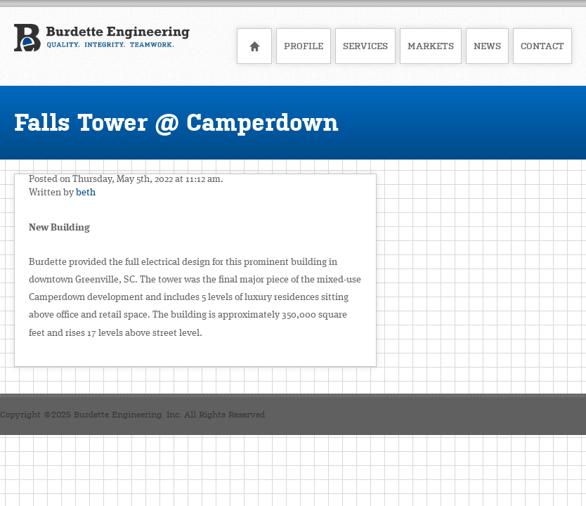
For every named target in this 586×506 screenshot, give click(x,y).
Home (254, 46)
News (487, 46)
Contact (542, 46)
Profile (303, 46)
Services (365, 46)
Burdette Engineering (102, 45)
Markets (431, 46)
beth (86, 192)
